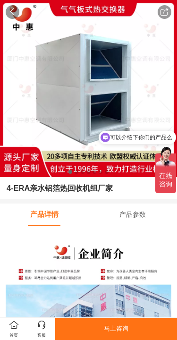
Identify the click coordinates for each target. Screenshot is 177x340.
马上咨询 (116, 328)
